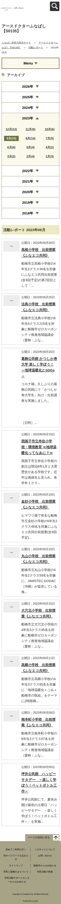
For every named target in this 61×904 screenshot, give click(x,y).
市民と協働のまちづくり (15, 871)
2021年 (27, 181)
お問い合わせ (19, 8)
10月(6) (49, 129)
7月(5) (50, 138)
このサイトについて (6, 9)
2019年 (27, 202)
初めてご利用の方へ (16, 849)
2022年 (27, 171)
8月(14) (30, 138)
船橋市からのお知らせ (45, 865)
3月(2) (11, 156)
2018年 (27, 213)
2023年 (27, 118)
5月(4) (30, 147)
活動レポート (35, 47)
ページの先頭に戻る (39, 837)
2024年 (27, 107)
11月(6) (30, 129)
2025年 (27, 97)
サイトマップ (16, 865)
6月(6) (11, 147)
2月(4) (30, 156)
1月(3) (50, 156)
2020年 (27, 192)
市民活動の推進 (45, 871)
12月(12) (11, 129)
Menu (28, 63)
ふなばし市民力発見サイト (16, 42)
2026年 (27, 86)
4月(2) (50, 147)
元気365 (35, 901)
